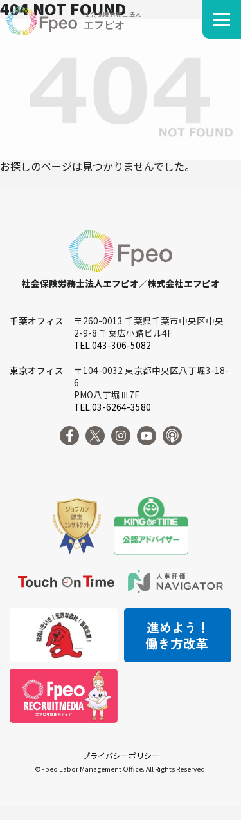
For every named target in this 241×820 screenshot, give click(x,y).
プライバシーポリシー (120, 755)
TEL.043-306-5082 (112, 345)
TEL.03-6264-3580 (112, 406)
